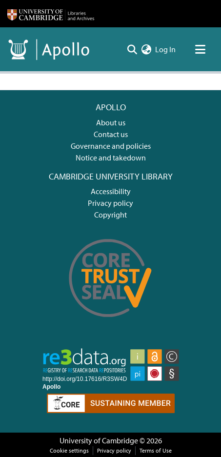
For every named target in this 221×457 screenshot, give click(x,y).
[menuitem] (146, 49)
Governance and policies (111, 146)
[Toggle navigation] (200, 49)
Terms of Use (156, 450)
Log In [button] (166, 49)
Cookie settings (69, 450)
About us (110, 122)
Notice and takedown (111, 157)
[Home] (50, 13)
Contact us (111, 134)
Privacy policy (110, 203)
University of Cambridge (99, 440)
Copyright (110, 214)
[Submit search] (132, 49)
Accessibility (111, 191)
